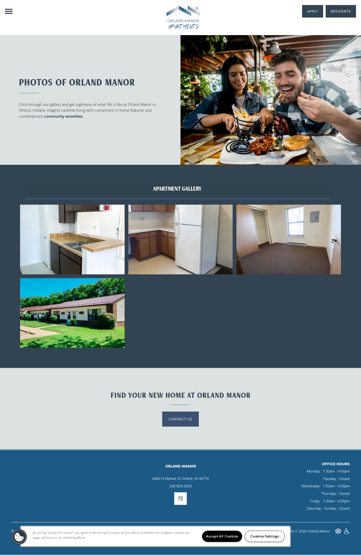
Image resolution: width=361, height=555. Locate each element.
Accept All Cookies (222, 536)
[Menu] (9, 11)
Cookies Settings (264, 536)
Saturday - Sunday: (322, 508)
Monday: (314, 471)
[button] (341, 11)
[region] (155, 536)
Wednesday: (311, 486)
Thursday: (329, 493)
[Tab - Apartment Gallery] (176, 189)
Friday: (315, 501)
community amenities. (63, 116)
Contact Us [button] (180, 419)
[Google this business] (180, 499)
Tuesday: (330, 478)
